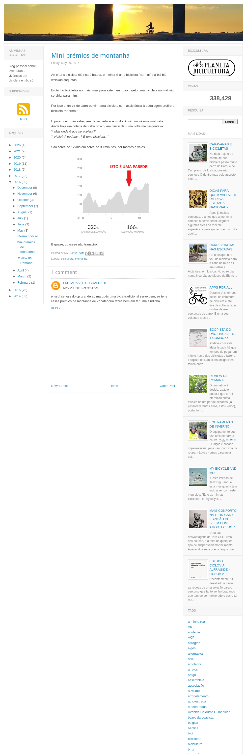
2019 (18, 163)
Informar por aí (27, 236)
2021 (18, 151)
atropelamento (198, 696)
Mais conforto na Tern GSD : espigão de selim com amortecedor (223, 519)
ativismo (194, 691)
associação (196, 685)
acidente (194, 632)
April (21, 270)
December (25, 187)
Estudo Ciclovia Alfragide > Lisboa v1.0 (220, 567)
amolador (194, 664)
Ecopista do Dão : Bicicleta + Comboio (223, 334)
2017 (18, 176)
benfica (193, 728)
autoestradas (197, 707)
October (23, 200)
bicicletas (194, 739)
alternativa (195, 653)
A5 (190, 627)
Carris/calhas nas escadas (223, 247)
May (20, 230)
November (25, 193)
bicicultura (67, 258)
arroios (193, 669)
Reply (55, 308)
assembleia (196, 680)
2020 (18, 157)
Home (113, 386)
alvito (191, 659)
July (20, 218)
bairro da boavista (201, 717)
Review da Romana (218, 378)
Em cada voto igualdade (85, 283)
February (24, 282)
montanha (81, 258)
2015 (18, 290)
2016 (18, 182)
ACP (191, 637)
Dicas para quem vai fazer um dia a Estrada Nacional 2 (223, 199)
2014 (18, 296)
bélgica (193, 723)
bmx (191, 749)
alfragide (194, 643)
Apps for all (221, 287)
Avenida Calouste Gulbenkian (209, 712)
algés (192, 648)
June (21, 224)
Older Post (167, 386)
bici (190, 733)
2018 (18, 169)
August (22, 212)
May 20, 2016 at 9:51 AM (81, 288)
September (25, 206)
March (22, 276)
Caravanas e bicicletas (221, 146)
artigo (192, 675)
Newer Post (59, 386)
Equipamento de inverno (221, 424)
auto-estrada (197, 701)
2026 (18, 145)
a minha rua (196, 621)
